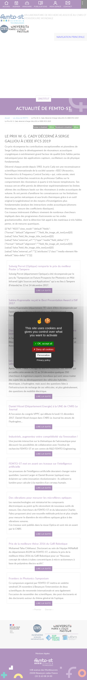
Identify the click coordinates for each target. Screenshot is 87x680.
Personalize (43, 355)
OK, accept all (43, 343)
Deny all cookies (43, 349)
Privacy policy (43, 360)
